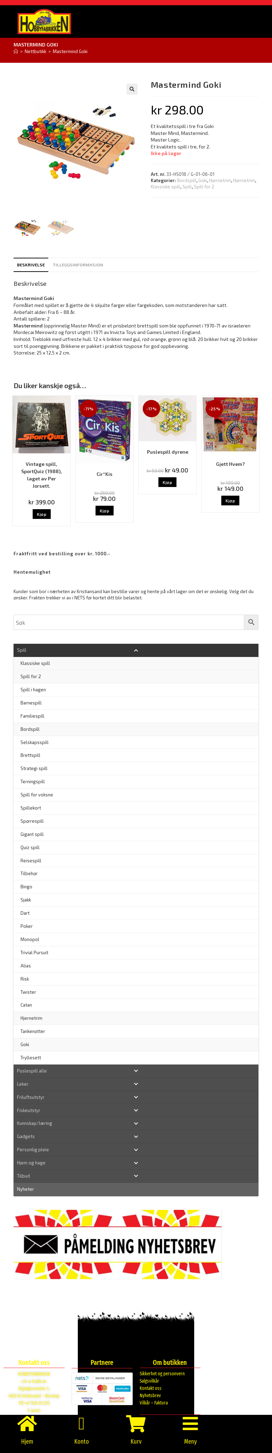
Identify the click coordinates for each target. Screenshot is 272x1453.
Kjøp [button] (42, 514)
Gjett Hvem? (230, 464)
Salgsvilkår (149, 1381)
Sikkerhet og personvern (162, 1374)
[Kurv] (136, 1423)
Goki (202, 180)
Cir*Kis (105, 474)
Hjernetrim (220, 180)
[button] (132, 89)
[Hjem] (16, 51)
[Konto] (81, 1423)
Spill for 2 (204, 186)
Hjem (27, 1441)
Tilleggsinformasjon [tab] (78, 264)
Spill (187, 186)
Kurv (136, 1441)
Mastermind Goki (70, 51)
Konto (81, 1441)
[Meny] (190, 1423)
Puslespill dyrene (167, 452)
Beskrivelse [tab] (31, 264)
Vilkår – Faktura (154, 1403)
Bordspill (186, 180)
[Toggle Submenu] (136, 650)
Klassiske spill (165, 186)
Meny (190, 1441)
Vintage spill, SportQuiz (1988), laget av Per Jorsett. (41, 475)
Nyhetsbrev (150, 1396)
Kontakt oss (151, 1388)
